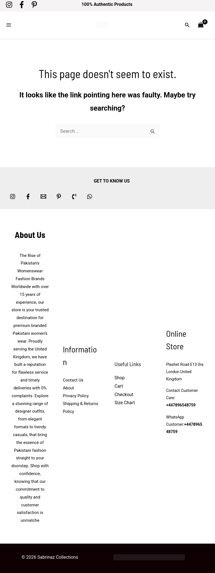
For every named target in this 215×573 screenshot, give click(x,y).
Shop (119, 377)
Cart (118, 385)
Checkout (123, 393)
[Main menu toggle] (8, 24)
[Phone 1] (74, 195)
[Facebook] (21, 4)
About (68, 387)
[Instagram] (9, 4)
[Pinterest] (34, 4)
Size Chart (124, 401)
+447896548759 (180, 404)
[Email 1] (43, 195)
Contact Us (73, 379)
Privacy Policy (76, 394)
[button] (187, 24)
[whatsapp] (89, 195)
